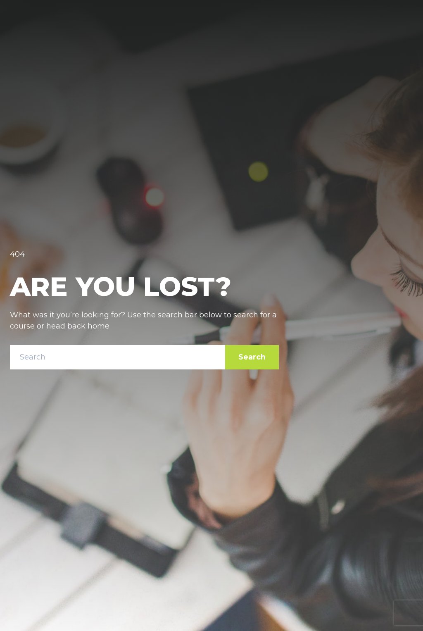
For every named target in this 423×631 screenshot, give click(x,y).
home (98, 326)
